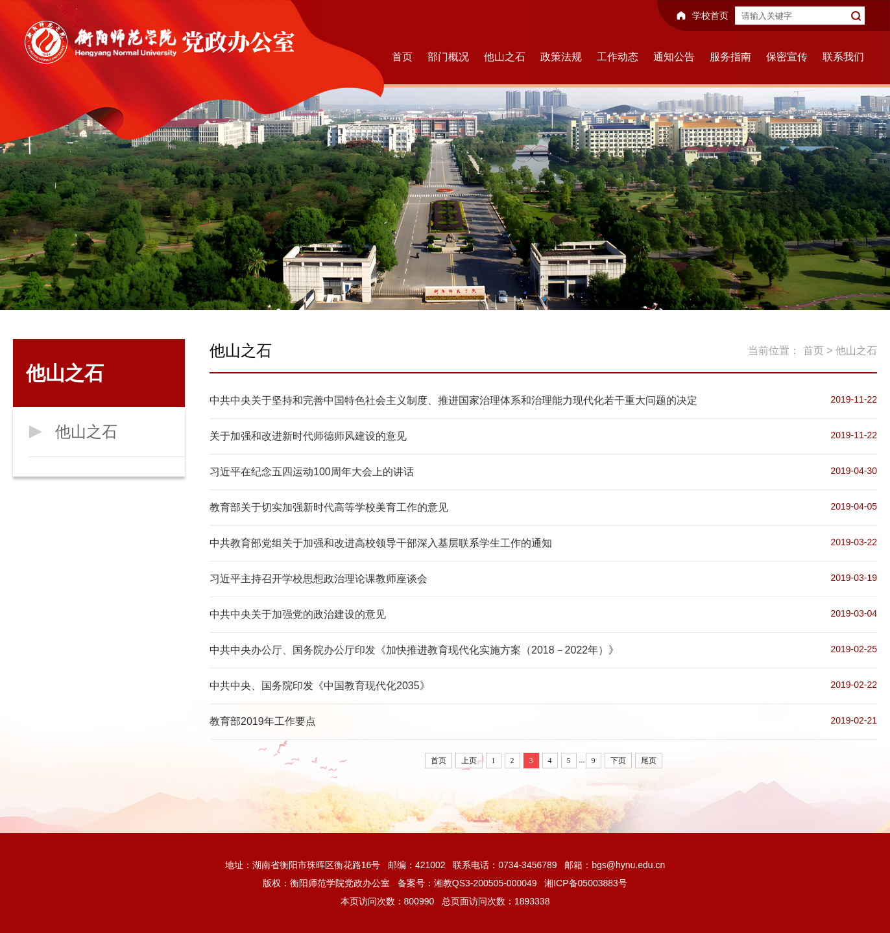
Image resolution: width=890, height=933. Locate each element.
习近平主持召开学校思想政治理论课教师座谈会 (318, 578)
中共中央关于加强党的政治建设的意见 (298, 614)
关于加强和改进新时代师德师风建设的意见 (308, 436)
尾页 (648, 760)
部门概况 (448, 56)
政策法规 (561, 56)
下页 (618, 760)
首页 (402, 56)
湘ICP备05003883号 (585, 883)
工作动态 (617, 56)
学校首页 (710, 15)
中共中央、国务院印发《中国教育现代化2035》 (320, 685)
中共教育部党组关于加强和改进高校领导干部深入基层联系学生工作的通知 (381, 543)
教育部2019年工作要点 (263, 721)
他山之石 (504, 56)
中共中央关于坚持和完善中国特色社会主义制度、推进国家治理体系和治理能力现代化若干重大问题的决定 (453, 400)
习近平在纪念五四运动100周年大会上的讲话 (312, 471)
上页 (469, 760)
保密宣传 (787, 56)
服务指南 (730, 56)
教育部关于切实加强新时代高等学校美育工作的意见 (329, 507)
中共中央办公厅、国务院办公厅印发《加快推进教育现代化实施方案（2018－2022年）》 (414, 649)
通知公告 (674, 56)
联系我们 (843, 56)
